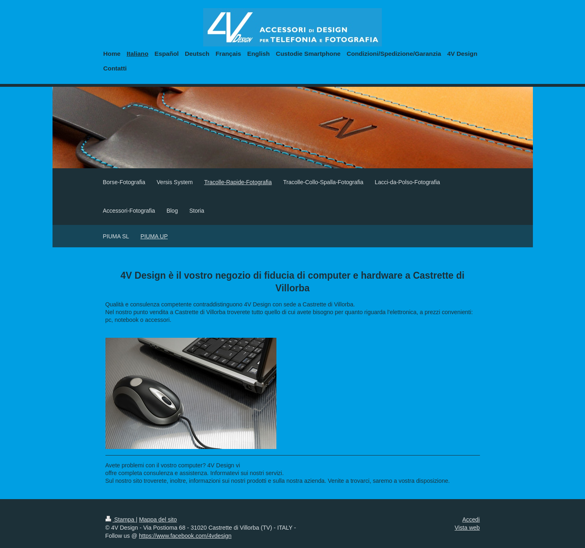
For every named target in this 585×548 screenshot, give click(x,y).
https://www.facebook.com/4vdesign (185, 536)
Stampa (120, 519)
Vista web (467, 527)
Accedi (471, 519)
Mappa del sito (158, 519)
